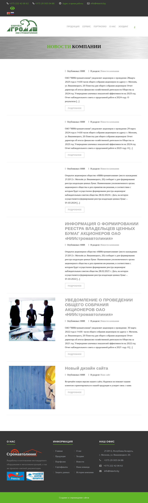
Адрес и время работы (72, 3)
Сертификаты (61, 466)
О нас (78, 450)
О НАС (112, 26)
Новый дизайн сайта (86, 368)
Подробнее (75, 108)
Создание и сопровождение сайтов (74, 497)
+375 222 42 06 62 (19, 3)
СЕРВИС (86, 26)
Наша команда (82, 466)
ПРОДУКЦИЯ (73, 26)
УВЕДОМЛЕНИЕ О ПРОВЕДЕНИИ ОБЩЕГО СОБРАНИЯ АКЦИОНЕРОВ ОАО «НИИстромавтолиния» (99, 307)
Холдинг (123, 26)
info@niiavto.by (98, 3)
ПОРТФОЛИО (100, 26)
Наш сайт (105, 374)
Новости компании (109, 71)
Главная (58, 450)
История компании (85, 472)
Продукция (60, 456)
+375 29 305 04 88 (44, 3)
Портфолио (60, 461)
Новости (80, 461)
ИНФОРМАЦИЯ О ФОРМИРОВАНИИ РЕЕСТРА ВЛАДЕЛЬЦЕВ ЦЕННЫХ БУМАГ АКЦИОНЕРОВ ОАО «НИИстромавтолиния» (102, 231)
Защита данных (62, 472)
